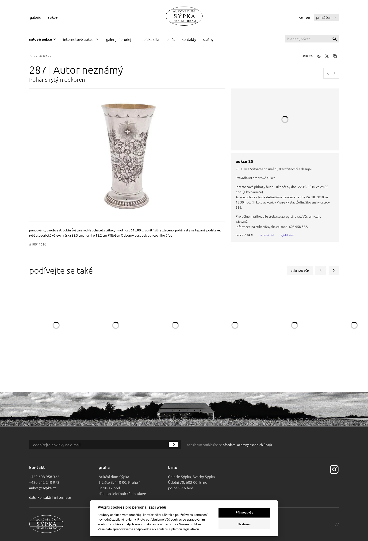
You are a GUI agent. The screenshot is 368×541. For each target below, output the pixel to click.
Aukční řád (267, 235)
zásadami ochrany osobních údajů (247, 444)
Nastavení (244, 524)
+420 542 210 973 (44, 482)
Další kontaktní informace (50, 497)
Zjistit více (287, 235)
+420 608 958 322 (44, 476)
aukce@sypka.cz (42, 487)
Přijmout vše (244, 512)
